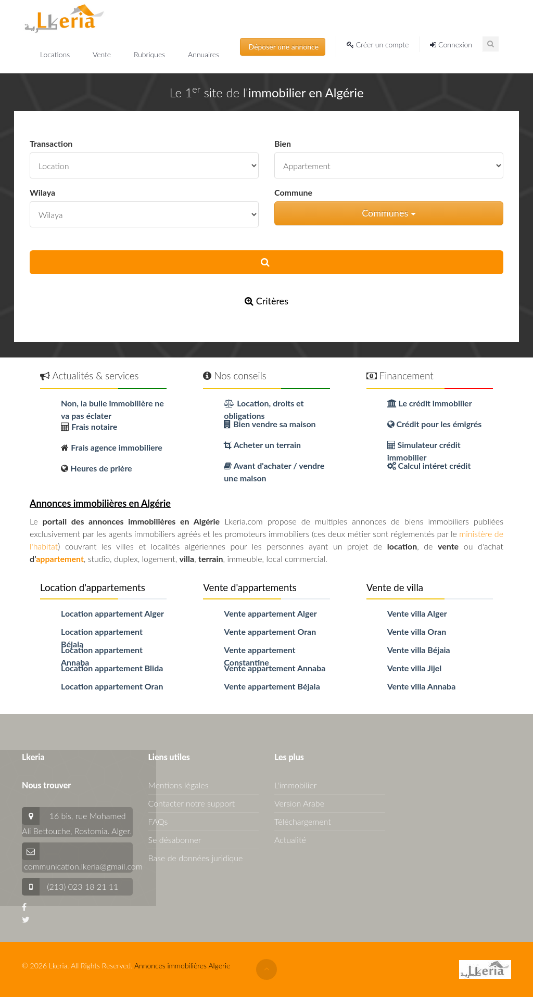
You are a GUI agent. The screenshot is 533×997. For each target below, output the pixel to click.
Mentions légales (178, 785)
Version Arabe (299, 803)
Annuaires (203, 54)
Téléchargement (302, 821)
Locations (56, 54)
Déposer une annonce (283, 46)
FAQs (158, 821)
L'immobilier (295, 785)
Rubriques (150, 54)
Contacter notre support (191, 803)
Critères (266, 300)
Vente (103, 54)
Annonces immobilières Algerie (182, 965)
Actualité (290, 840)
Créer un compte (378, 44)
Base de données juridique (195, 858)
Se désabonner (174, 840)
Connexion (451, 44)
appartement (60, 559)
